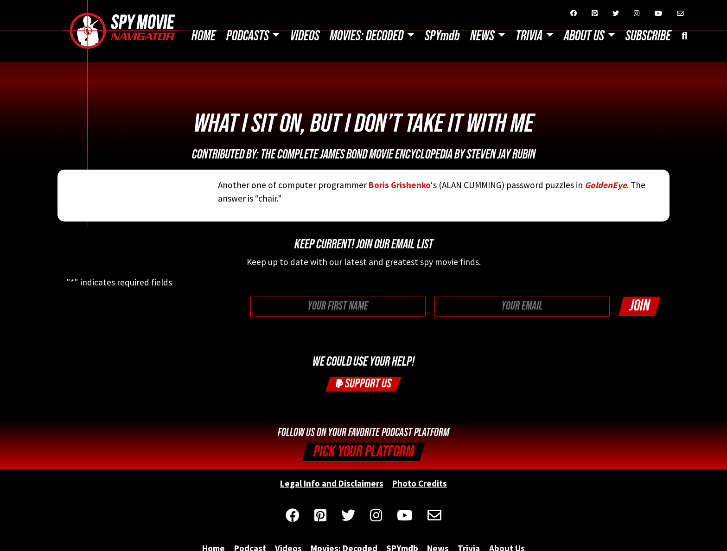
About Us (584, 36)
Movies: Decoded (366, 36)
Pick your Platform (363, 451)
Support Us (363, 383)
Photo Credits (419, 483)
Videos (304, 36)
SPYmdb (442, 36)
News (482, 36)
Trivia (529, 36)
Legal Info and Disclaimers (331, 483)
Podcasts (247, 36)
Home (203, 36)
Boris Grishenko (400, 184)
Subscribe (648, 36)
